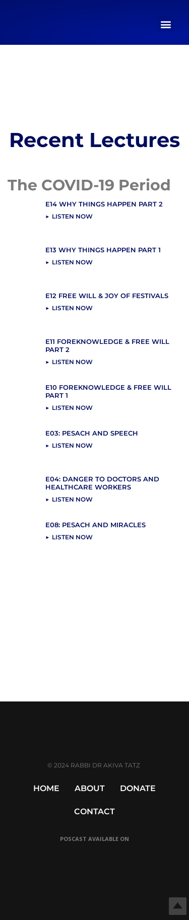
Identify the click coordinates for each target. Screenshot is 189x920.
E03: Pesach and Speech (91, 433)
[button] (165, 24)
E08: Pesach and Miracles (95, 525)
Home (46, 788)
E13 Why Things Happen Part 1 (103, 250)
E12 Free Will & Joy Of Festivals (106, 296)
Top (177, 906)
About (90, 788)
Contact (94, 811)
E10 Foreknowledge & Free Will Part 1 (108, 391)
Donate (138, 788)
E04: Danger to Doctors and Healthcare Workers (102, 483)
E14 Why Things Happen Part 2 (104, 204)
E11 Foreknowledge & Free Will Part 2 (107, 345)
